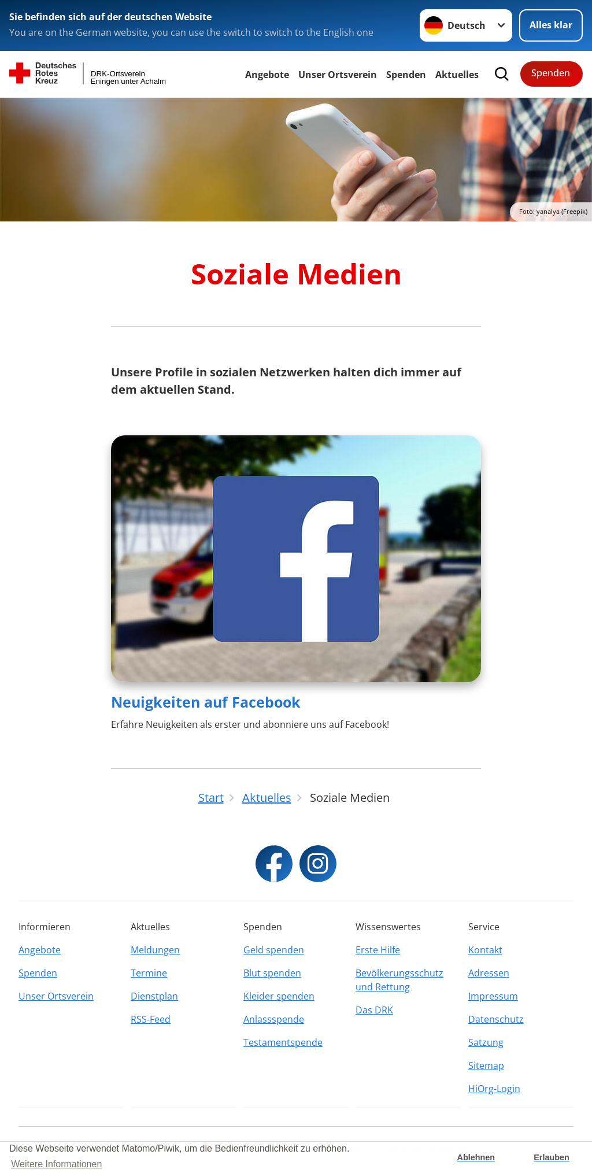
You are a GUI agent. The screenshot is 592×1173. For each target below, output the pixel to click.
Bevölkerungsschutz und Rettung (399, 980)
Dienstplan (154, 996)
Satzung (486, 1042)
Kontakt (485, 949)
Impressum (493, 996)
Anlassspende (273, 1019)
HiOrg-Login (494, 1088)
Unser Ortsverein (337, 74)
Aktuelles (457, 74)
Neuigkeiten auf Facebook (206, 702)
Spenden (406, 74)
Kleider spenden (278, 996)
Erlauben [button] (551, 1157)
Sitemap (486, 1065)
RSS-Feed (151, 1019)
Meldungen (155, 949)
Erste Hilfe (378, 949)
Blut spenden (272, 973)
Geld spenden (273, 949)
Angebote (267, 74)
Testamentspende (283, 1042)
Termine (149, 973)
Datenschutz (496, 1019)
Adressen (488, 973)
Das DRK (374, 1010)
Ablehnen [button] (476, 1157)
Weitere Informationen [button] (56, 1164)
